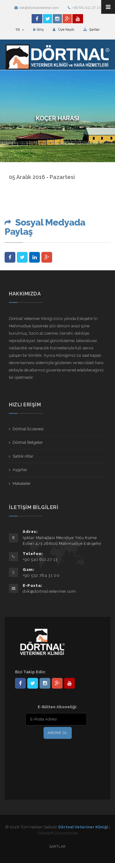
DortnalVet (32, 683)
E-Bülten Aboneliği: (57, 707)
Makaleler (22, 483)
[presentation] (54, 753)
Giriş (38, 30)
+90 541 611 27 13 (84, 8)
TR (19, 30)
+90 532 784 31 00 (41, 575)
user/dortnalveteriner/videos (69, 683)
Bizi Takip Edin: (30, 672)
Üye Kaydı (63, 30)
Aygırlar (20, 469)
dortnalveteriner (45, 683)
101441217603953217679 (57, 683)
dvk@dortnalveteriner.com (36, 8)
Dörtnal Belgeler (28, 442)
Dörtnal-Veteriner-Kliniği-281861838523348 (20, 683)
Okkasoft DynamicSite (57, 833)
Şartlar (91, 30)
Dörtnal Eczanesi (28, 429)
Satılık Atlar (23, 456)
